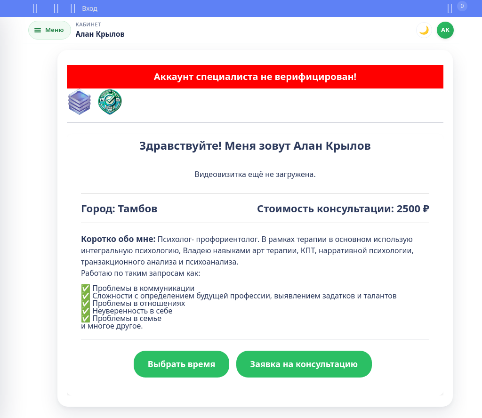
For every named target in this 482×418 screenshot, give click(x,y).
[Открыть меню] (49, 30)
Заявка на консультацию (304, 364)
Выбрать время (182, 364)
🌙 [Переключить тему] (424, 29)
